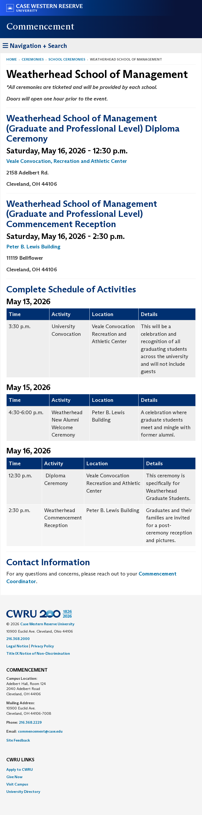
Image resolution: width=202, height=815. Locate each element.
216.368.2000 (18, 638)
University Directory (23, 791)
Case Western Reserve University (47, 624)
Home (11, 59)
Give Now (14, 776)
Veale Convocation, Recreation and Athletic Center (66, 161)
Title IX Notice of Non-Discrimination (38, 653)
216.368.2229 (30, 722)
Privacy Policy (42, 646)
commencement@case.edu (40, 731)
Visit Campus (17, 784)
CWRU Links (20, 760)
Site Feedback (18, 740)
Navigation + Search (34, 44)
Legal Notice (17, 646)
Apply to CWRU (19, 769)
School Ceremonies (66, 59)
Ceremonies (33, 59)
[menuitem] (101, 769)
